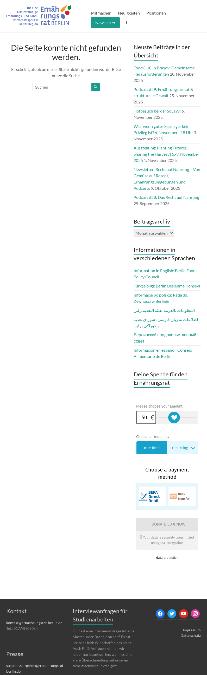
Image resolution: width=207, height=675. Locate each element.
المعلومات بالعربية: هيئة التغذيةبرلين (164, 310)
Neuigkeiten (129, 12)
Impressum (192, 630)
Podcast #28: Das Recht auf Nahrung (166, 197)
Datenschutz (190, 635)
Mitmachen (101, 12)
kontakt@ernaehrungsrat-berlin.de (34, 622)
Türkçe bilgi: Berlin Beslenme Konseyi (167, 285)
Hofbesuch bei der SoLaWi (157, 110)
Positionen (156, 12)
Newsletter (105, 22)
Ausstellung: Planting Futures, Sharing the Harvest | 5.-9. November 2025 (166, 154)
